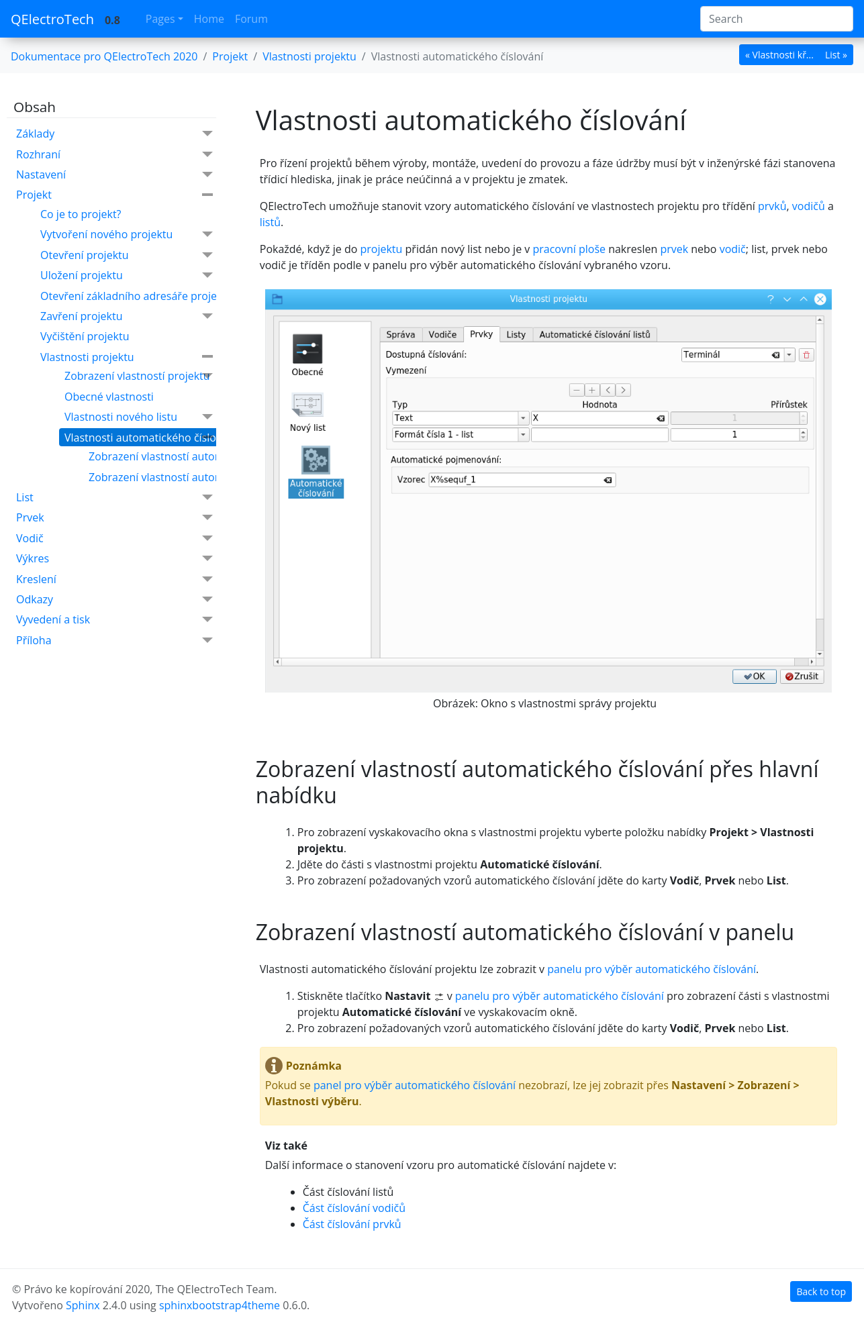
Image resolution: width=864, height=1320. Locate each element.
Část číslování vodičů (354, 1208)
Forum (251, 18)
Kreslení (114, 579)
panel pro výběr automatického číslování (415, 1085)
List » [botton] (836, 54)
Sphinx (83, 1305)
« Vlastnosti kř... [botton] (779, 54)
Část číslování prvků (352, 1224)
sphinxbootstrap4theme (219, 1305)
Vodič (114, 538)
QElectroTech (52, 19)
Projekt (114, 194)
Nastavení (114, 175)
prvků (772, 206)
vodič (733, 249)
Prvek (114, 517)
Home (209, 18)
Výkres (114, 558)
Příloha (114, 640)
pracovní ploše (569, 249)
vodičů (808, 206)
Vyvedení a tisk (114, 619)
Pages (160, 18)
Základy (114, 134)
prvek (674, 249)
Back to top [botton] (821, 1291)
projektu (381, 249)
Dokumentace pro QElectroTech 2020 (104, 56)
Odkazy (114, 599)
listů (270, 222)
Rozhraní (114, 154)
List (114, 497)
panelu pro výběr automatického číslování (651, 969)
